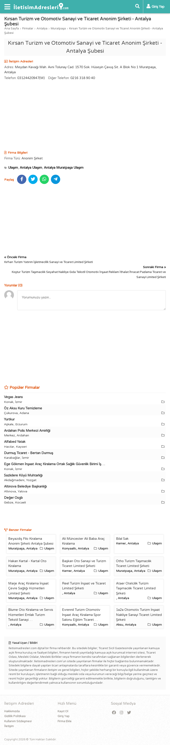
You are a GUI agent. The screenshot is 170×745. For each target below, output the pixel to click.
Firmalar (27, 28)
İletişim (9, 726)
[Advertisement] (85, 116)
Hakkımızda (12, 711)
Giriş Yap (64, 716)
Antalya (42, 28)
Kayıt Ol (63, 711)
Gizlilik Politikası (15, 716)
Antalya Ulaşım (31, 168)
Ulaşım (13, 168)
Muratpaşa (58, 28)
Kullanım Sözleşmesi (18, 721)
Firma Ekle (64, 721)
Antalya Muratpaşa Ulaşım (63, 168)
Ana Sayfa (11, 28)
